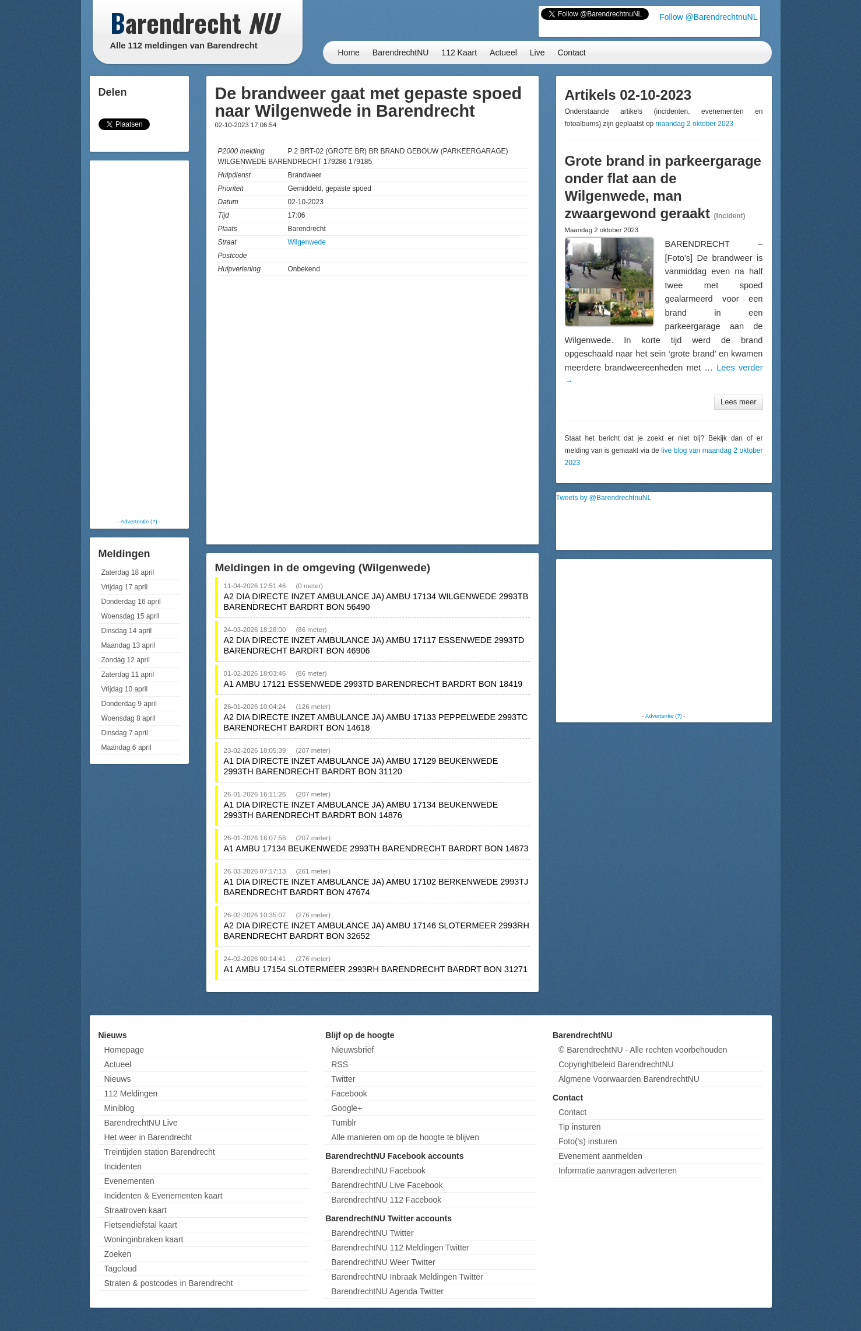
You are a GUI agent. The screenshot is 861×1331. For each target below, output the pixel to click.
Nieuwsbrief (352, 1049)
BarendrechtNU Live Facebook (386, 1185)
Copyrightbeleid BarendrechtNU (616, 1064)
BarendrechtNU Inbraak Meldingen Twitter (407, 1276)
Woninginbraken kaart (144, 1239)
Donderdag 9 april (129, 704)
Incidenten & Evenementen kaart (163, 1195)
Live (537, 52)
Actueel (503, 52)
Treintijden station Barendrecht (159, 1152)
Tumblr (343, 1122)
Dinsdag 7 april (124, 733)
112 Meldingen (131, 1093)
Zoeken (118, 1254)
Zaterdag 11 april (127, 674)
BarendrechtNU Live (141, 1122)
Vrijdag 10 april (124, 689)
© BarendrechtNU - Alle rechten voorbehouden (643, 1049)
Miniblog (119, 1108)
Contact (571, 52)
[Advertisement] (139, 338)
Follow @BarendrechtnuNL (708, 17)
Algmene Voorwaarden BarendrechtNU (629, 1079)
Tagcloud (120, 1268)
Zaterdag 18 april (127, 572)
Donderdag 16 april (131, 602)
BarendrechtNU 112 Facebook (386, 1199)
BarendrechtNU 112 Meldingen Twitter (400, 1247)
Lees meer (738, 401)
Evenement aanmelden (600, 1156)
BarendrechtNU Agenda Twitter (387, 1291)
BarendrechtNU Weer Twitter (383, 1262)
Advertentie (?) (139, 521)
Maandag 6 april (126, 747)
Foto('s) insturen (587, 1141)
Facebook (349, 1093)
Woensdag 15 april (130, 616)
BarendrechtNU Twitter (372, 1233)
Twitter (343, 1079)
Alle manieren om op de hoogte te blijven (405, 1137)
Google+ (346, 1108)
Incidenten (123, 1166)
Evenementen (129, 1181)
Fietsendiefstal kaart (140, 1224)
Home (349, 52)
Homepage (124, 1049)
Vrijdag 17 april (124, 587)
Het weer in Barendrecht (148, 1137)
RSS (339, 1064)
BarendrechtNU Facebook (378, 1170)
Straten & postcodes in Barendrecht (168, 1283)
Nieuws (117, 1079)
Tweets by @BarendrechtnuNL (604, 498)
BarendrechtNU (400, 52)
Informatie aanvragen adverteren (617, 1170)
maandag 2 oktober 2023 (694, 124)
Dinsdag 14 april (126, 631)
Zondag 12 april (125, 660)
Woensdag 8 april (128, 718)
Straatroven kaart (135, 1210)
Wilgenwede (307, 242)
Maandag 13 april (128, 645)
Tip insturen (579, 1126)
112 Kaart (459, 52)
